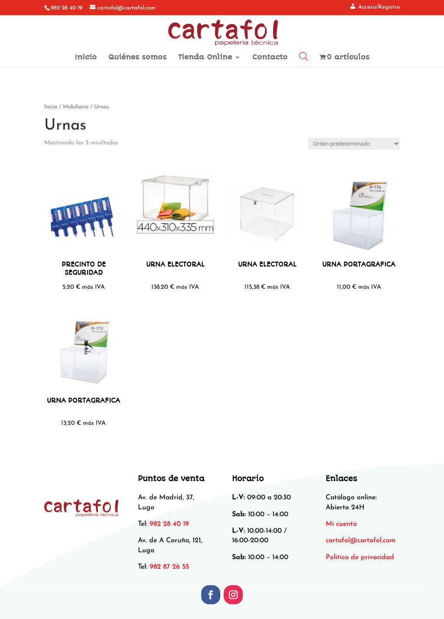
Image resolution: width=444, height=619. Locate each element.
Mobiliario (75, 107)
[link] (360, 540)
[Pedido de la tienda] (354, 144)
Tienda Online (205, 57)
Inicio (86, 57)
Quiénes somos (137, 57)
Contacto (269, 57)
